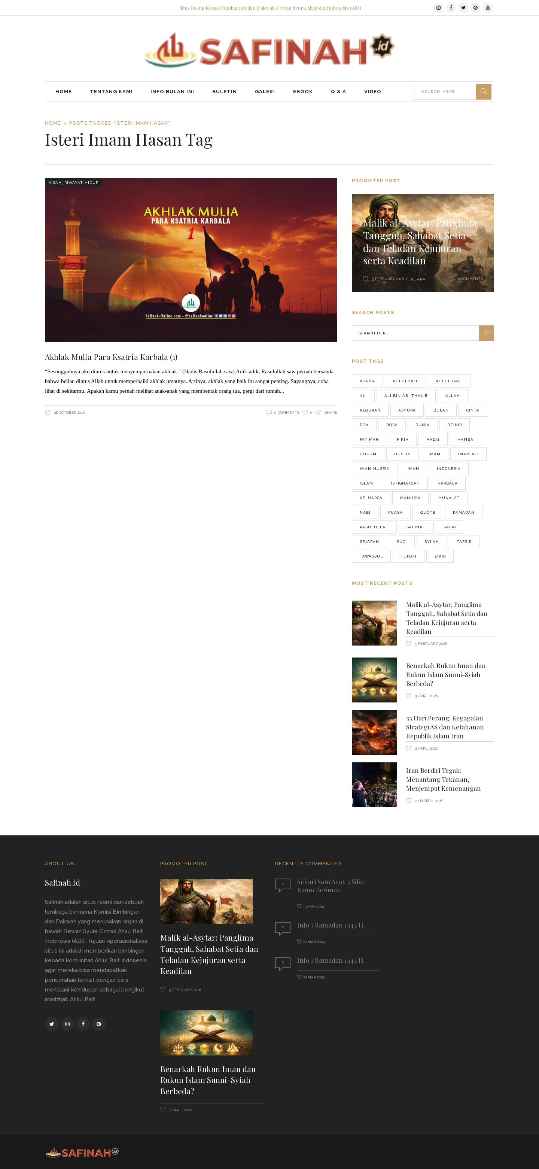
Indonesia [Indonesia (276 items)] (449, 469)
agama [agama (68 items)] (367, 381)
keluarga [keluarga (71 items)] (371, 498)
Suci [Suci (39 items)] (402, 542)
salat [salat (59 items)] (450, 527)
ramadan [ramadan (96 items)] (464, 512)
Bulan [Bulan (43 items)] (441, 410)
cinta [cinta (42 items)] (472, 410)
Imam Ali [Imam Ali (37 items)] (468, 454)
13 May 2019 (313, 907)
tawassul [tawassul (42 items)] (371, 556)
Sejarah (419, 279)
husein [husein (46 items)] (402, 454)
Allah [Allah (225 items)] (452, 396)
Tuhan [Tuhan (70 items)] (409, 556)
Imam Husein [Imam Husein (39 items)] (375, 469)
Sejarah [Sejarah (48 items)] (369, 542)
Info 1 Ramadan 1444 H (330, 925)
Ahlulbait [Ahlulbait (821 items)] (405, 381)
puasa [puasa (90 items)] (395, 512)
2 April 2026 (426, 748)
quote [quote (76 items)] (427, 512)
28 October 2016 (69, 412)
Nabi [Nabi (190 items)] (365, 512)
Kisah (55, 182)
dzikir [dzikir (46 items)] (454, 425)
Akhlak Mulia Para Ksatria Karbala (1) (111, 356)
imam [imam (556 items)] (435, 454)
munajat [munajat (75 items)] (449, 498)
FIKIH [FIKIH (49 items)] (403, 439)
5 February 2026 (388, 279)
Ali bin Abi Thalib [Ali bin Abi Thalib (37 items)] (406, 396)
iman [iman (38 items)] (413, 469)
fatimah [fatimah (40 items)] (369, 439)
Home (53, 123)
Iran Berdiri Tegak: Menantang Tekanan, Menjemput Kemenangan (443, 779)
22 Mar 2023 (314, 942)
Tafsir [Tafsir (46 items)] (464, 542)
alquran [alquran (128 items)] (370, 410)
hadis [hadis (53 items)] (433, 439)
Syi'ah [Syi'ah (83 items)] (431, 542)
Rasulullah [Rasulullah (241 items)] (374, 527)
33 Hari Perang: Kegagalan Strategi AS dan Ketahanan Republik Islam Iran (445, 727)
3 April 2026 (426, 696)
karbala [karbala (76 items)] (448, 483)
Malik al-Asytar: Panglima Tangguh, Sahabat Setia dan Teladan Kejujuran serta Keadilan (420, 241)
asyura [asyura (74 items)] (407, 410)
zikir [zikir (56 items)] (440, 556)
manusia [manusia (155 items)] (410, 498)
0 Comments (286, 412)
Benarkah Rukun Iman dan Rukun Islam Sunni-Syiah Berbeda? (446, 674)
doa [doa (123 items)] (364, 425)
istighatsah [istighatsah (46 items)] (405, 483)
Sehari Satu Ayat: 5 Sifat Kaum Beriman (330, 885)
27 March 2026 (428, 801)
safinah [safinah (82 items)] (416, 527)
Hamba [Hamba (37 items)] (465, 439)
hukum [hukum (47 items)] (368, 454)
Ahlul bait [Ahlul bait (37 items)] (449, 381)
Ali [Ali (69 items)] (363, 396)
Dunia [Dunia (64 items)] (422, 425)
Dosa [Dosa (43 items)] (392, 425)
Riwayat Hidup (81, 182)
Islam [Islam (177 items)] (366, 483)
